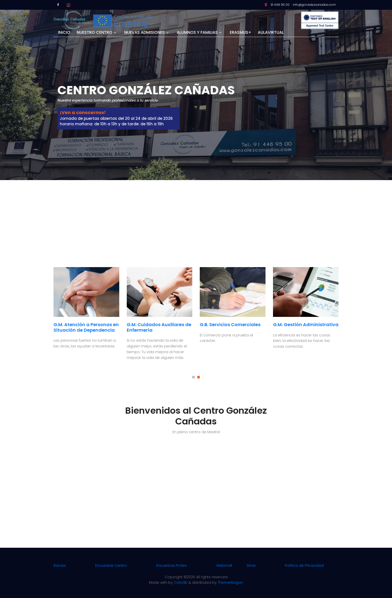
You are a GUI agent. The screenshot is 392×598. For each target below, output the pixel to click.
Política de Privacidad (304, 565)
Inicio (64, 32)
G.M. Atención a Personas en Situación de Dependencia (86, 327)
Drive (251, 565)
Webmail (224, 565)
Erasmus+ (240, 32)
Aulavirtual (271, 32)
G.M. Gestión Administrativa (305, 324)
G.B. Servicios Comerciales (230, 324)
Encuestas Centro (111, 565)
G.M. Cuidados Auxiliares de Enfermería (159, 327)
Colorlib (181, 582)
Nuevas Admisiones (144, 32)
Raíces (60, 565)
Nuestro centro (94, 32)
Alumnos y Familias (197, 32)
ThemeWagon (230, 582)
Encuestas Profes (171, 565)
